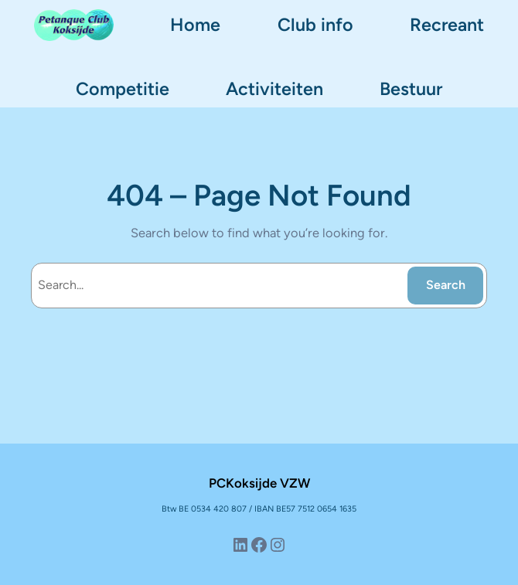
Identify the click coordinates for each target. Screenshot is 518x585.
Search (445, 284)
